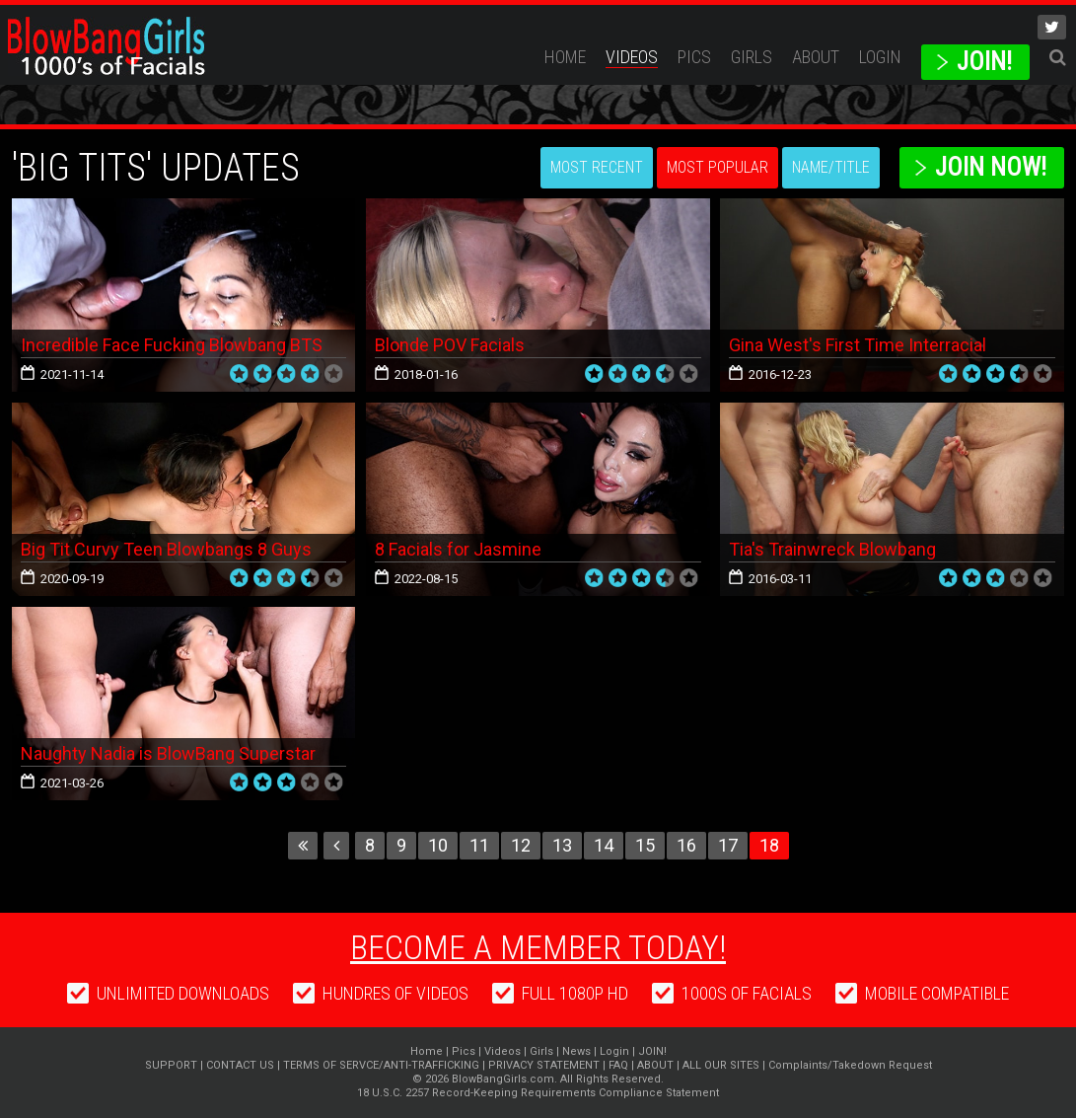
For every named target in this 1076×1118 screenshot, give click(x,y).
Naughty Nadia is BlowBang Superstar (168, 753)
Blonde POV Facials (450, 345)
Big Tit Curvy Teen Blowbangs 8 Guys (166, 549)
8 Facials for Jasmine (458, 549)
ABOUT (815, 56)
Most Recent (596, 167)
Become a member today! (538, 947)
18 (769, 845)
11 (479, 845)
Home (565, 56)
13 (562, 845)
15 (645, 845)
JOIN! (984, 61)
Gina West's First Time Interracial (857, 345)
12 (521, 845)
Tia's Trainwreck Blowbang (832, 549)
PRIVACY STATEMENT (544, 1065)
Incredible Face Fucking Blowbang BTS (172, 345)
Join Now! (990, 167)
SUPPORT (171, 1065)
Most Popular (717, 167)
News (576, 1051)
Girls (751, 56)
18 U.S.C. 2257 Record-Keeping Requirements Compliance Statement (538, 1092)
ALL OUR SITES (720, 1065)
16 (686, 845)
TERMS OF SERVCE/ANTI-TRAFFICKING (381, 1065)
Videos (632, 56)
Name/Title (831, 167)
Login (880, 56)
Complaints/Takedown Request (850, 1065)
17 (728, 845)
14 (603, 845)
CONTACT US (240, 1065)
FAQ (618, 1065)
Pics (694, 56)
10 (438, 845)
